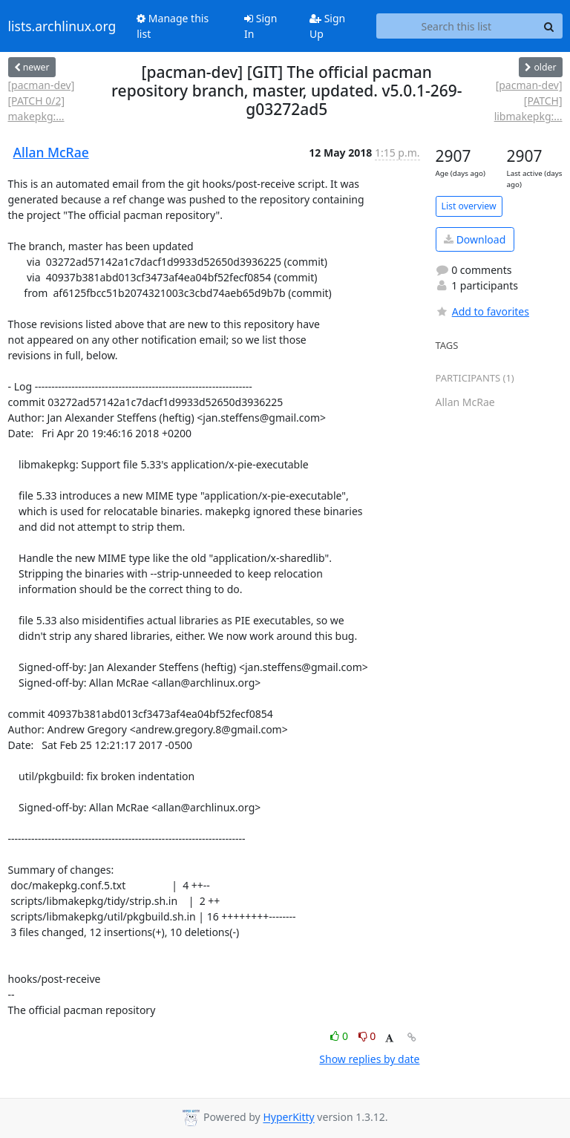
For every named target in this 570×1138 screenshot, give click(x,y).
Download (474, 239)
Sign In (260, 26)
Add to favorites (482, 311)
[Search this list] (456, 26)
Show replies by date (369, 1059)
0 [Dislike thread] (367, 1036)
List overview (469, 206)
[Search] (549, 26)
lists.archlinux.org (62, 26)
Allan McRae (51, 152)
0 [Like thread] (340, 1036)
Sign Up (327, 26)
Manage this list (173, 26)
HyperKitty (288, 1118)
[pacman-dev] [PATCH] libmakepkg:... (528, 100)
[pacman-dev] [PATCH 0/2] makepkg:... (41, 100)
